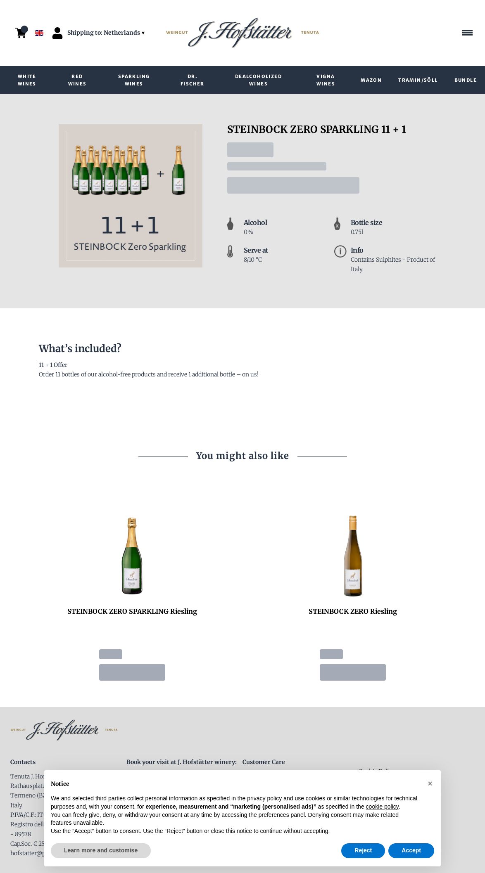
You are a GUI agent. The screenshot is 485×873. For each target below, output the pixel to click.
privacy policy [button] (264, 798)
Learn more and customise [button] (101, 850)
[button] (430, 783)
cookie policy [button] (382, 806)
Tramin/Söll (417, 80)
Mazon (371, 80)
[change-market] (106, 33)
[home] (242, 33)
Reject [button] (363, 850)
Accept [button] (411, 850)
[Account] (57, 33)
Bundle (465, 80)
